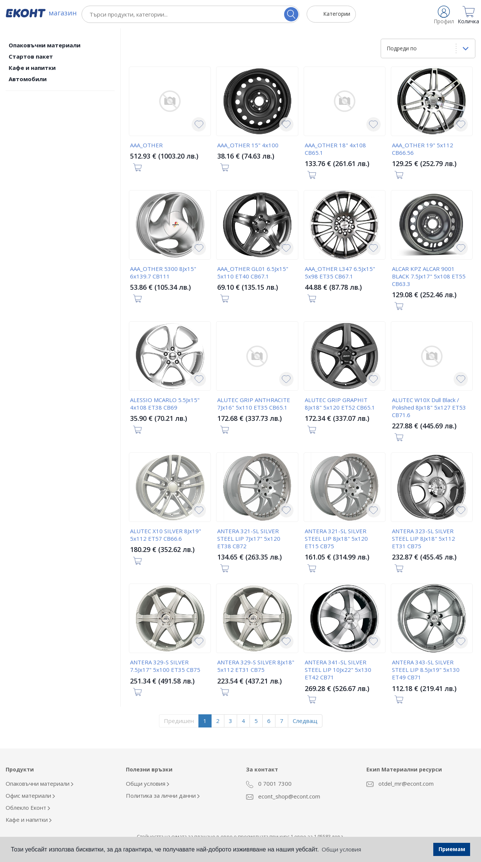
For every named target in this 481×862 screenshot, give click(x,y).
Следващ (305, 720)
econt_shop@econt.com (283, 796)
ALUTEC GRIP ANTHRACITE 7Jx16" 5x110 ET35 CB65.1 (253, 403)
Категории (336, 13)
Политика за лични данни (163, 795)
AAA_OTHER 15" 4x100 (247, 145)
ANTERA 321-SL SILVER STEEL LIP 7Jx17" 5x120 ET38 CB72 (248, 538)
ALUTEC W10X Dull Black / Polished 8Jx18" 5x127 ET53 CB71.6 (429, 407)
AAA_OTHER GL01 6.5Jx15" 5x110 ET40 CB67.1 (252, 272)
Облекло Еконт (28, 807)
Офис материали (30, 795)
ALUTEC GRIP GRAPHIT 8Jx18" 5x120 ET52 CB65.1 (340, 403)
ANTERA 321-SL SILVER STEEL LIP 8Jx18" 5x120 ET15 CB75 (336, 538)
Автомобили (28, 79)
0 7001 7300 (269, 784)
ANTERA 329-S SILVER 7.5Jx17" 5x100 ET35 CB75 (165, 665)
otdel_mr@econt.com (400, 783)
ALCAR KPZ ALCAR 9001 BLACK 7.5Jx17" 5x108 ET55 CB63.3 (429, 276)
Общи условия (147, 783)
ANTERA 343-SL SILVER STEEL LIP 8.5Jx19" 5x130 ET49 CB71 (426, 669)
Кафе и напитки (32, 67)
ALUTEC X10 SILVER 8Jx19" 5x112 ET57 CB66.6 (165, 534)
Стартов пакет (31, 56)
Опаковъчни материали (44, 45)
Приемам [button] (452, 849)
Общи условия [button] (341, 849)
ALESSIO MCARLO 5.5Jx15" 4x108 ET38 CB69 (165, 403)
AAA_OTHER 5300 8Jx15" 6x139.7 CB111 (163, 272)
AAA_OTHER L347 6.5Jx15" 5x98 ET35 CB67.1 (340, 272)
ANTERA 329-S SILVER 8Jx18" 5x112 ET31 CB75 (255, 665)
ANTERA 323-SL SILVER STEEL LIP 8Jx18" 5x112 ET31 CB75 (423, 538)
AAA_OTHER (146, 145)
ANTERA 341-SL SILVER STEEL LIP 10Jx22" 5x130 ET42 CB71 (338, 669)
